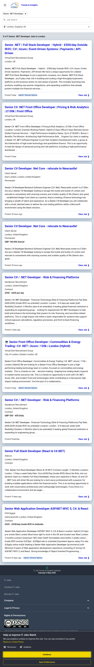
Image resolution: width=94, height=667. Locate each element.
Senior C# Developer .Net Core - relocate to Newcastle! (41, 168)
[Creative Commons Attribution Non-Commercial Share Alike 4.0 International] (43, 622)
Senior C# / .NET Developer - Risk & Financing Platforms (42, 277)
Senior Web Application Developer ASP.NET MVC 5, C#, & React (46, 508)
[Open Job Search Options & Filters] (5, 5)
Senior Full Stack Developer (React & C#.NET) (35, 451)
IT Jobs (7, 580)
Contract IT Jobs (12, 587)
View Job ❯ (83, 95)
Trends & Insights (29, 5)
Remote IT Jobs (11, 594)
